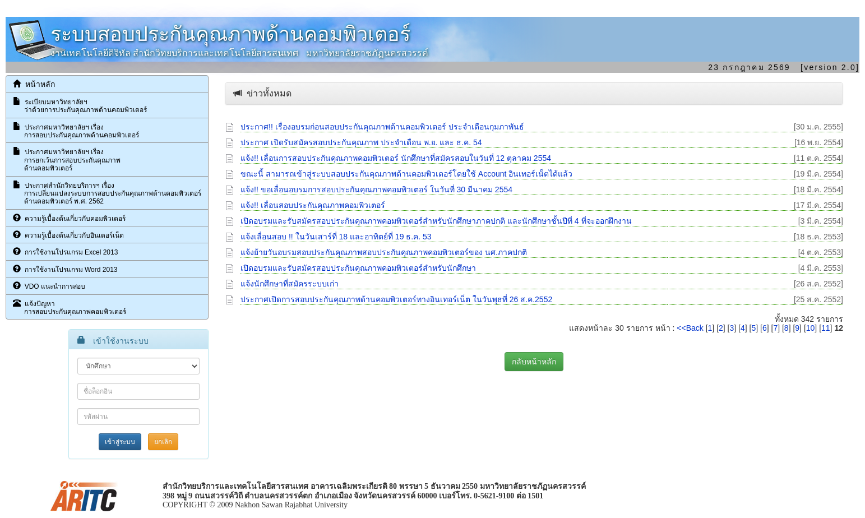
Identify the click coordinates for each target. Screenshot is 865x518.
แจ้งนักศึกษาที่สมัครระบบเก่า (289, 283)
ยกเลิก (163, 442)
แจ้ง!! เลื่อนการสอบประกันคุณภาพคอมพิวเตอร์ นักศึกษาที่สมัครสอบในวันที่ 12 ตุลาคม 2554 (395, 158)
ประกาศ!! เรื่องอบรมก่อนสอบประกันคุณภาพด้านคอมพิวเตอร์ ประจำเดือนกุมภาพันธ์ (382, 126)
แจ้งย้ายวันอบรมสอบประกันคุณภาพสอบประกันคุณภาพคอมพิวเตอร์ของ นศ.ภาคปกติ (383, 252)
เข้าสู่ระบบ (120, 442)
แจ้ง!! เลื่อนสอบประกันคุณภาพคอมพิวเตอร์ (312, 205)
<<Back (690, 327)
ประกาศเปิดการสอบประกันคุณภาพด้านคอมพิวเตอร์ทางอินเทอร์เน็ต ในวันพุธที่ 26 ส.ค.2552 (396, 299)
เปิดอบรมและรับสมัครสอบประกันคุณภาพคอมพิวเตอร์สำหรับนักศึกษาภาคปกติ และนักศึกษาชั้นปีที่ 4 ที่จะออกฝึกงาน (435, 220)
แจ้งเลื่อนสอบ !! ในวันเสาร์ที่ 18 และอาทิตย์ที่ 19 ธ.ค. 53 (336, 236)
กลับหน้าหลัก (534, 361)
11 (825, 327)
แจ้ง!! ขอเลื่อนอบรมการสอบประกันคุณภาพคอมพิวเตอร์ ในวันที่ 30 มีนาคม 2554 (376, 189)
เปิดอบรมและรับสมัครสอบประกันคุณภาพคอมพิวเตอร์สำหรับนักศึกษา (358, 267)
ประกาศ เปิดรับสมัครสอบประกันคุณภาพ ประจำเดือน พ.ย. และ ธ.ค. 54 (361, 142)
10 (810, 327)
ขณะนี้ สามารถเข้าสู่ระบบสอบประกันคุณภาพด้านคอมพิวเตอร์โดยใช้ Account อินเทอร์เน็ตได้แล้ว (406, 173)
